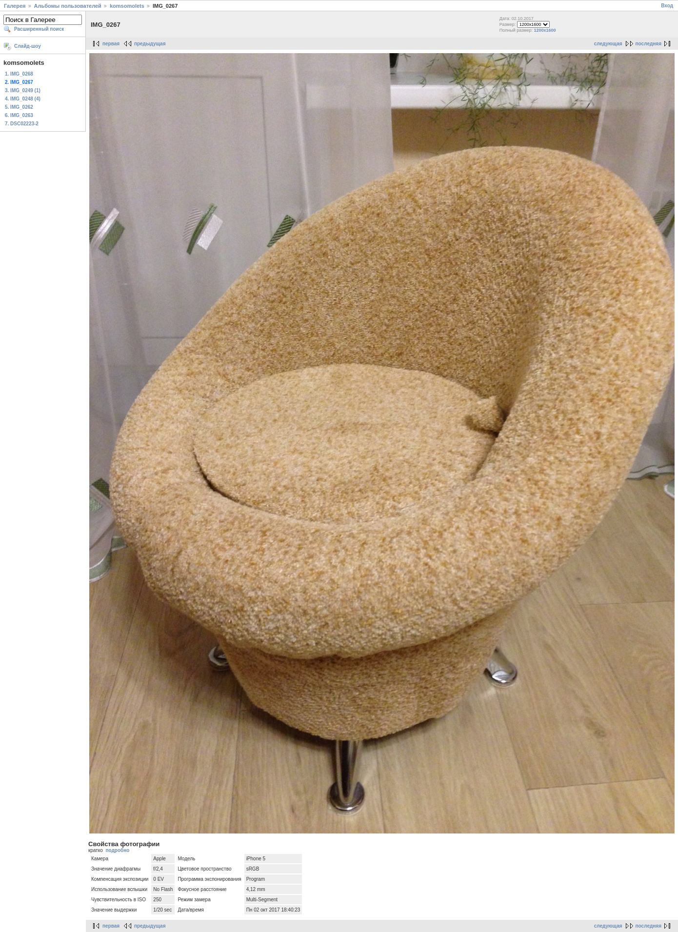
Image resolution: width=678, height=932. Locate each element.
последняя (648, 43)
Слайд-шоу (27, 46)
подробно (117, 850)
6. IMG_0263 (19, 115)
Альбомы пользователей (67, 6)
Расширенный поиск (39, 29)
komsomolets (127, 6)
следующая (608, 43)
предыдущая (150, 43)
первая (111, 43)
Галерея (14, 6)
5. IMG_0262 (19, 107)
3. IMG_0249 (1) (22, 90)
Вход (667, 5)
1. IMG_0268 (19, 74)
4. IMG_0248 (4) (22, 98)
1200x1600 (545, 30)
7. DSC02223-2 (22, 123)
